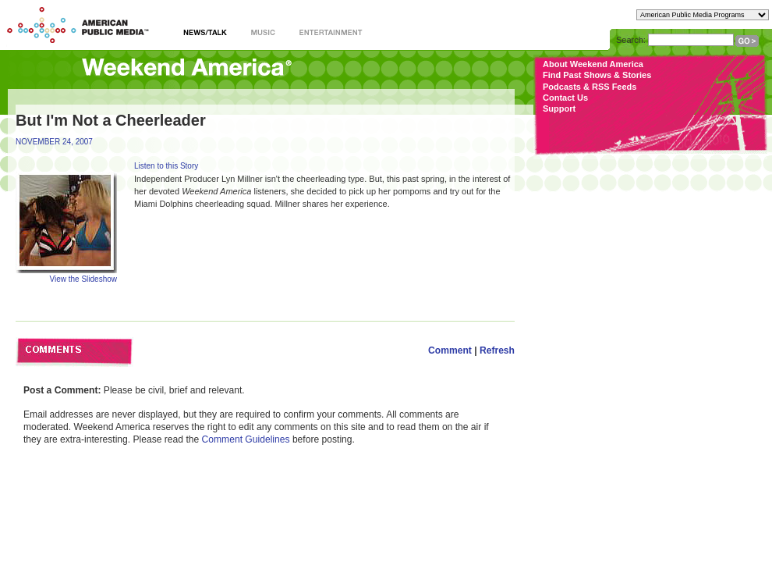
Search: (631, 39)
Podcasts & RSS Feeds (589, 86)
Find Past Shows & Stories (597, 75)
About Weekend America (593, 64)
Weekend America (187, 68)
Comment (450, 350)
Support (559, 108)
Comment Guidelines (246, 439)
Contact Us (565, 97)
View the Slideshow (83, 279)
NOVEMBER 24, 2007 (54, 141)
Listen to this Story (166, 166)
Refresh (497, 350)
